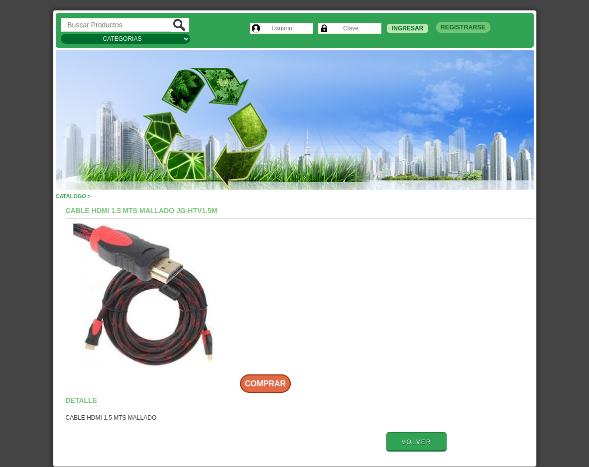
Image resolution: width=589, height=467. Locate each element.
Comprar (265, 383)
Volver (417, 442)
